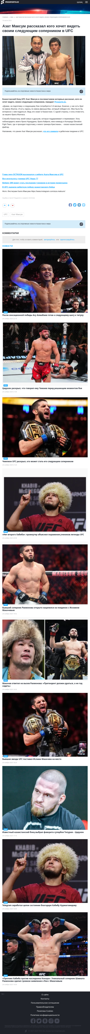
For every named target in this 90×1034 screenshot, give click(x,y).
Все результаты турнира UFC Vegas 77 (20, 179)
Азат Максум (17, 214)
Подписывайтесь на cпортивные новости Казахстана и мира (44, 91)
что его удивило (50, 131)
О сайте (44, 994)
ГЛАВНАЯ (5, 17)
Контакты (45, 998)
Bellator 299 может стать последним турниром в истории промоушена (34, 183)
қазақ (80, 2)
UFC (6, 214)
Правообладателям (45, 1007)
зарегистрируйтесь (67, 240)
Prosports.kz (60, 102)
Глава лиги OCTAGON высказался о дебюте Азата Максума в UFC (33, 174)
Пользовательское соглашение (45, 1003)
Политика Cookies (45, 1011)
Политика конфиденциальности (45, 1015)
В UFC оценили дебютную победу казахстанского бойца (28, 187)
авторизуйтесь (49, 240)
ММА (11, 17)
